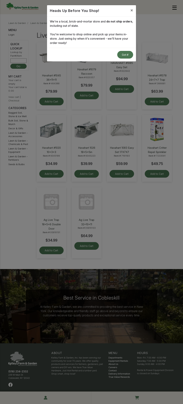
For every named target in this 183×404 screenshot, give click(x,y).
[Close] (131, 10)
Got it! (125, 54)
